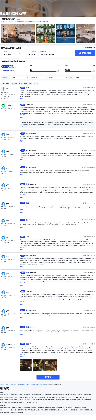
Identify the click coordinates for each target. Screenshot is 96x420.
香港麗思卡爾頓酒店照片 (17, 412)
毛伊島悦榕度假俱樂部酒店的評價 (8, 397)
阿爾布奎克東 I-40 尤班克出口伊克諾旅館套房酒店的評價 (77, 399)
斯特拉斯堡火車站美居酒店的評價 (46, 407)
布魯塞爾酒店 (34, 384)
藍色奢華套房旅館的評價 (54, 399)
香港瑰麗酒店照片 (74, 410)
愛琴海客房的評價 (18, 399)
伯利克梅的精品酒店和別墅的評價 (32, 394)
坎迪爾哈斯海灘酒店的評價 (26, 397)
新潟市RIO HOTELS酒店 (6, 410)
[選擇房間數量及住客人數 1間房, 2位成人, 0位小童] (56, 53)
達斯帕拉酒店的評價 (54, 397)
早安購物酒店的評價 (30, 399)
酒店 (7, 384)
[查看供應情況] (85, 53)
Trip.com (2, 384)
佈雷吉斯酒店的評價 (66, 397)
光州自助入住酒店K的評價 (84, 394)
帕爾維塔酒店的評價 (41, 399)
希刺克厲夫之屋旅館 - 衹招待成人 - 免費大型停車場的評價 (71, 407)
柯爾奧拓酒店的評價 (5, 407)
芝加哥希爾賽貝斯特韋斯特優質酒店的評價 (11, 402)
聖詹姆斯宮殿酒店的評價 (6, 399)
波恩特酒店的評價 (46, 394)
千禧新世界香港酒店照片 (86, 410)
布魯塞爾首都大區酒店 (23, 384)
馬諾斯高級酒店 (43, 384)
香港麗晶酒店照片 (4, 412)
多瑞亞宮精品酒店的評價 (15, 394)
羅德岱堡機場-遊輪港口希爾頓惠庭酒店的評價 (64, 394)
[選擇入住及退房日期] (9, 53)
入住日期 (5, 51)
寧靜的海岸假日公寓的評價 (30, 402)
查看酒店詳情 (45, 21)
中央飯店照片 (64, 410)
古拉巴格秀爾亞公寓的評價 (29, 407)
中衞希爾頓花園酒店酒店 (20, 410)
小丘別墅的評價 (4, 394)
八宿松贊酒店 (44, 410)
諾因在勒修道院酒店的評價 (80, 397)
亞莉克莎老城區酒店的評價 (41, 397)
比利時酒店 (13, 384)
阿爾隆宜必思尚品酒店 (34, 410)
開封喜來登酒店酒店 (54, 410)
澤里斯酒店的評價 (16, 407)
